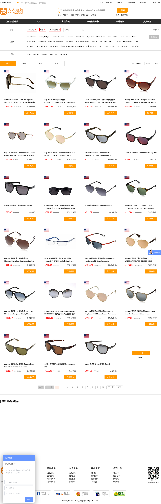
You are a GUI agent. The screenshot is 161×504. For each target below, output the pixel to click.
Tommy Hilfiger (44, 37)
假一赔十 (94, 473)
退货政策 (72, 473)
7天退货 (94, 482)
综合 (8, 64)
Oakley (118, 41)
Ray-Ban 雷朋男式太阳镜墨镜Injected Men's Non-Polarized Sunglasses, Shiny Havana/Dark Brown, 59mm (19, 366)
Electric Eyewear (41, 46)
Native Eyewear (110, 46)
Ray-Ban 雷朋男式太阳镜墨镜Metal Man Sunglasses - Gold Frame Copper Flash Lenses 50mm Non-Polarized (100, 314)
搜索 (123, 10)
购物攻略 (131, 2)
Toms (138, 41)
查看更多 (154, 37)
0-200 (28, 54)
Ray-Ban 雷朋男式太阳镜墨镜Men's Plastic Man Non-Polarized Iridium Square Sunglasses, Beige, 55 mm (140, 314)
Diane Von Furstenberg (55, 41)
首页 (38, 21)
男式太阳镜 (54, 30)
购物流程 (50, 473)
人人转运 (147, 21)
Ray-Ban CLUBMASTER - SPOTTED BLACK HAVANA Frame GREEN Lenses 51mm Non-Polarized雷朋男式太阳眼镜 (139, 208)
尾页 (119, 387)
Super (100, 46)
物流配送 (72, 476)
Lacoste (134, 37)
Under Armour (31, 37)
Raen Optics (54, 46)
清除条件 (156, 30)
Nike (127, 37)
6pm (68, 15)
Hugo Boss (90, 37)
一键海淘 (120, 21)
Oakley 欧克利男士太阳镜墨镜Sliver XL (18, 205)
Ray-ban (95, 41)
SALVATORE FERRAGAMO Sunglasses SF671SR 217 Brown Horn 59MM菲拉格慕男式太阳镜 (20, 102)
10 (103, 387)
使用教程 (124, 15)
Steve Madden (112, 37)
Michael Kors (100, 37)
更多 (117, 15)
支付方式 (50, 476)
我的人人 (120, 2)
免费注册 (109, 2)
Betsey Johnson (128, 41)
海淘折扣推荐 (93, 21)
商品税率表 (51, 479)
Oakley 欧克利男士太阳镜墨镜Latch (97, 364)
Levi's (111, 41)
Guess (122, 37)
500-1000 (44, 54)
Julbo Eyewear (91, 46)
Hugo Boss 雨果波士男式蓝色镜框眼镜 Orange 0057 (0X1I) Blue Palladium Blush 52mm (58, 261)
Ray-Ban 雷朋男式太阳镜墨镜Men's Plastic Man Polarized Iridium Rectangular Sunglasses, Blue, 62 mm (100, 261)
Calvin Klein (80, 37)
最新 (24, 64)
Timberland (42, 41)
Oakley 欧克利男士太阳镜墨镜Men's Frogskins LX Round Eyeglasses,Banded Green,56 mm (98, 155)
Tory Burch (69, 41)
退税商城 (66, 21)
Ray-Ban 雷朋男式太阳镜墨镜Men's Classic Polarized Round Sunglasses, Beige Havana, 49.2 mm (19, 155)
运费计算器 (51, 482)
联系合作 (116, 476)
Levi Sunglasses (135, 46)
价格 (56, 64)
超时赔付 (94, 476)
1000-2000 (53, 54)
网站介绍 (116, 473)
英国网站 (82, 15)
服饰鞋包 (31, 30)
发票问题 (72, 479)
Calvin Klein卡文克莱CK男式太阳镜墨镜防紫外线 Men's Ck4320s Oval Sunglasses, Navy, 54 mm (101, 102)
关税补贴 (94, 479)
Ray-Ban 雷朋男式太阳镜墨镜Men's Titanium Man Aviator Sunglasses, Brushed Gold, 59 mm (19, 261)
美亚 (64, 15)
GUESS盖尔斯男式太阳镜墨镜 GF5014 (98, 205)
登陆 (101, 2)
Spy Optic (30, 46)
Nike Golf (103, 41)
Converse (70, 37)
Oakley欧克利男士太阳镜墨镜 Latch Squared (141, 153)
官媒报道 (116, 479)
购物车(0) (156, 2)
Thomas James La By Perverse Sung (72, 46)
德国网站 (74, 15)
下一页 (157, 63)
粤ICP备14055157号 (92, 501)
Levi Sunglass (122, 46)
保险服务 (72, 482)
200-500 (36, 54)
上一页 (148, 63)
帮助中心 (116, 482)
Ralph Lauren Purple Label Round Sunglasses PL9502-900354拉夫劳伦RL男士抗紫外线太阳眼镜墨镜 (60, 314)
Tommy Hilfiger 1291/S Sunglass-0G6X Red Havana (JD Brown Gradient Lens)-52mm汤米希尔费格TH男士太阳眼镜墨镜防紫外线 (140, 102)
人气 (40, 64)
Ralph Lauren (31, 41)
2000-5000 (63, 54)
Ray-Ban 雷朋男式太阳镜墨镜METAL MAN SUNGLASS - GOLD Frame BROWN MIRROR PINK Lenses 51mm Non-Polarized (60, 155)
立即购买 (30, 113)
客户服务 (143, 2)
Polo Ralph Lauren (58, 37)
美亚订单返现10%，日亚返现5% (35, 2)
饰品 (41, 30)
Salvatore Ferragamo (82, 41)
